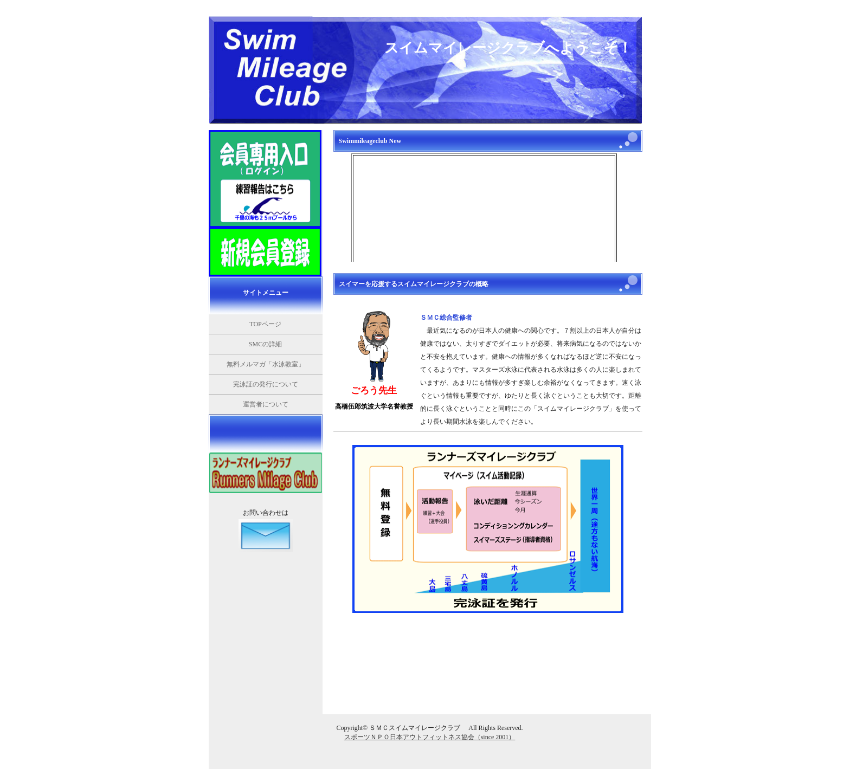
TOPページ (265, 324)
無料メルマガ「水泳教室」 (266, 364)
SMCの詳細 (265, 344)
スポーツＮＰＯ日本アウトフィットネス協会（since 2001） (430, 737)
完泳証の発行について (265, 384)
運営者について (265, 404)
